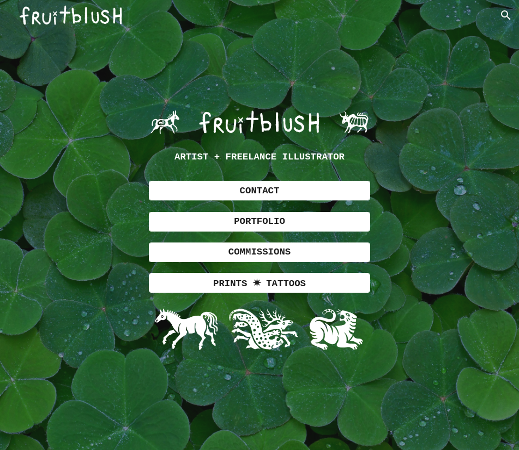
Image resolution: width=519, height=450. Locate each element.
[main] (260, 157)
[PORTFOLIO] (259, 221)
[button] (506, 15)
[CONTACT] (259, 190)
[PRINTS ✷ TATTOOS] (259, 283)
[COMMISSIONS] (259, 252)
